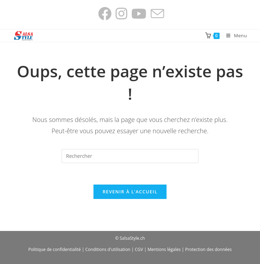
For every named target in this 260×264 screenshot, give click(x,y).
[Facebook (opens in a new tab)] (104, 13)
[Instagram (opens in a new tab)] (121, 13)
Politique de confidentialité (54, 249)
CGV (139, 249)
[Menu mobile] (234, 35)
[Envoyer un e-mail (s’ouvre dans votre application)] (156, 13)
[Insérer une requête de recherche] (130, 156)
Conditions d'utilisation (107, 249)
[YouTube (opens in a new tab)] (139, 13)
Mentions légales (164, 249)
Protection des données (208, 249)
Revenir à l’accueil (130, 191)
